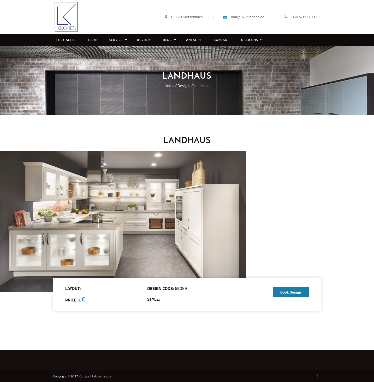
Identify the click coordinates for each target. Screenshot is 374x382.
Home (169, 85)
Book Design (290, 292)
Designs (184, 85)
